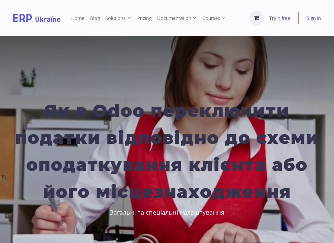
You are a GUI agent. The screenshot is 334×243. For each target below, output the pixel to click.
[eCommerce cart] (256, 18)
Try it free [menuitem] (279, 18)
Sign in (314, 18)
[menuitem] (77, 18)
